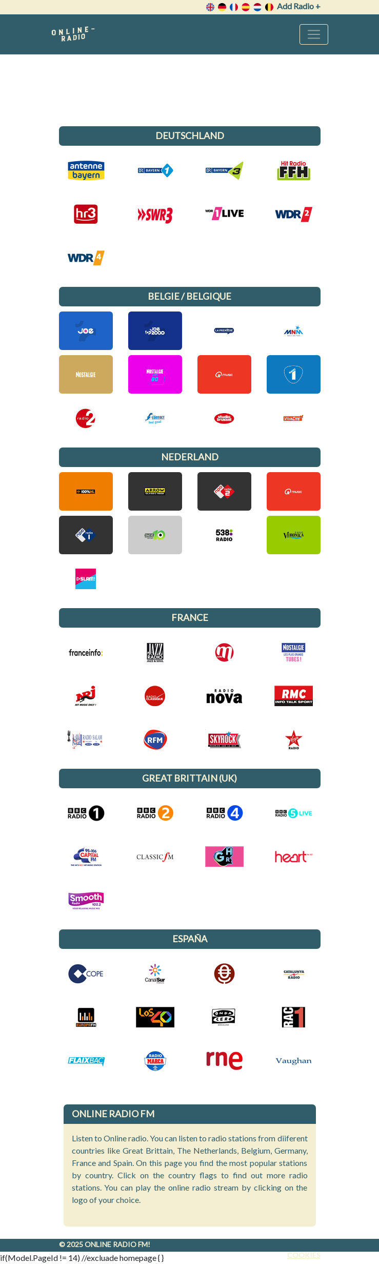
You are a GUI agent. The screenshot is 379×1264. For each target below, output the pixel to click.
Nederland (189, 456)
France (189, 617)
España (189, 938)
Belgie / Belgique (189, 296)
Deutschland (189, 135)
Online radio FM (116, 1244)
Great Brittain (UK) (189, 778)
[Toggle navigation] (314, 34)
